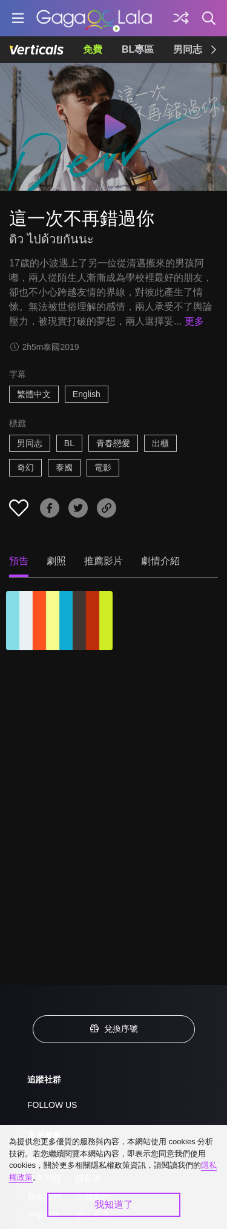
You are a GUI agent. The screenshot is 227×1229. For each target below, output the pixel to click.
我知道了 (113, 1204)
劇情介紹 (160, 561)
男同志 (187, 49)
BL (69, 443)
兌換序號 (114, 1028)
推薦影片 (103, 561)
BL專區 (138, 49)
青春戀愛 (113, 443)
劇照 (56, 561)
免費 (92, 49)
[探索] (181, 18)
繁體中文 (34, 394)
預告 (18, 561)
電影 (102, 467)
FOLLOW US (52, 1105)
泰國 (64, 467)
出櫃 (160, 443)
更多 (194, 321)
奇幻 (25, 467)
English (86, 394)
